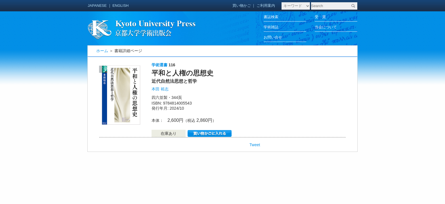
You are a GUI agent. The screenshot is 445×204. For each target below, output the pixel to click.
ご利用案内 (266, 5)
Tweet (254, 145)
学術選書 (159, 65)
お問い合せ (273, 37)
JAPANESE (97, 5)
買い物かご (241, 5)
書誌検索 (271, 17)
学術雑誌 (271, 27)
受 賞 (320, 17)
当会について (326, 27)
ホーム (102, 50)
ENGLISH (120, 5)
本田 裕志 (160, 89)
